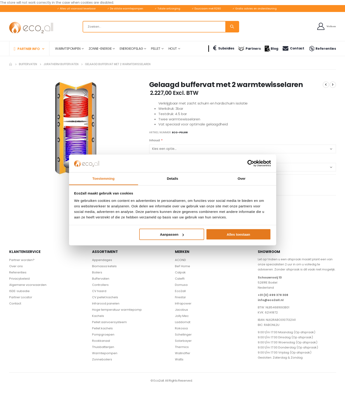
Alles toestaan (238, 234)
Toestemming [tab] (103, 178)
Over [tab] (241, 178)
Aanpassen (172, 234)
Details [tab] (172, 178)
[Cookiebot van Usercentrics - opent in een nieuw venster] (251, 163)
